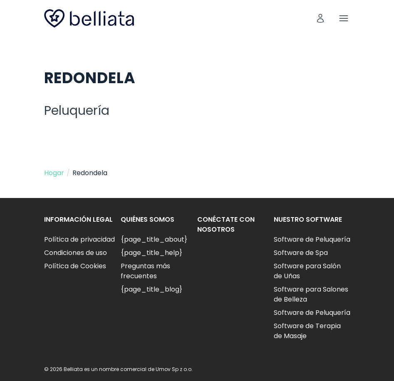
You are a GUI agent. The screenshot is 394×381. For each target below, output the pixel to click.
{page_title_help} (151, 252)
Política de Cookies (75, 266)
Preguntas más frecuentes (145, 271)
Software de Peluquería (312, 239)
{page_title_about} (154, 239)
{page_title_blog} (151, 289)
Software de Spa (301, 252)
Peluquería (76, 110)
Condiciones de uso (75, 252)
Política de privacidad (79, 239)
